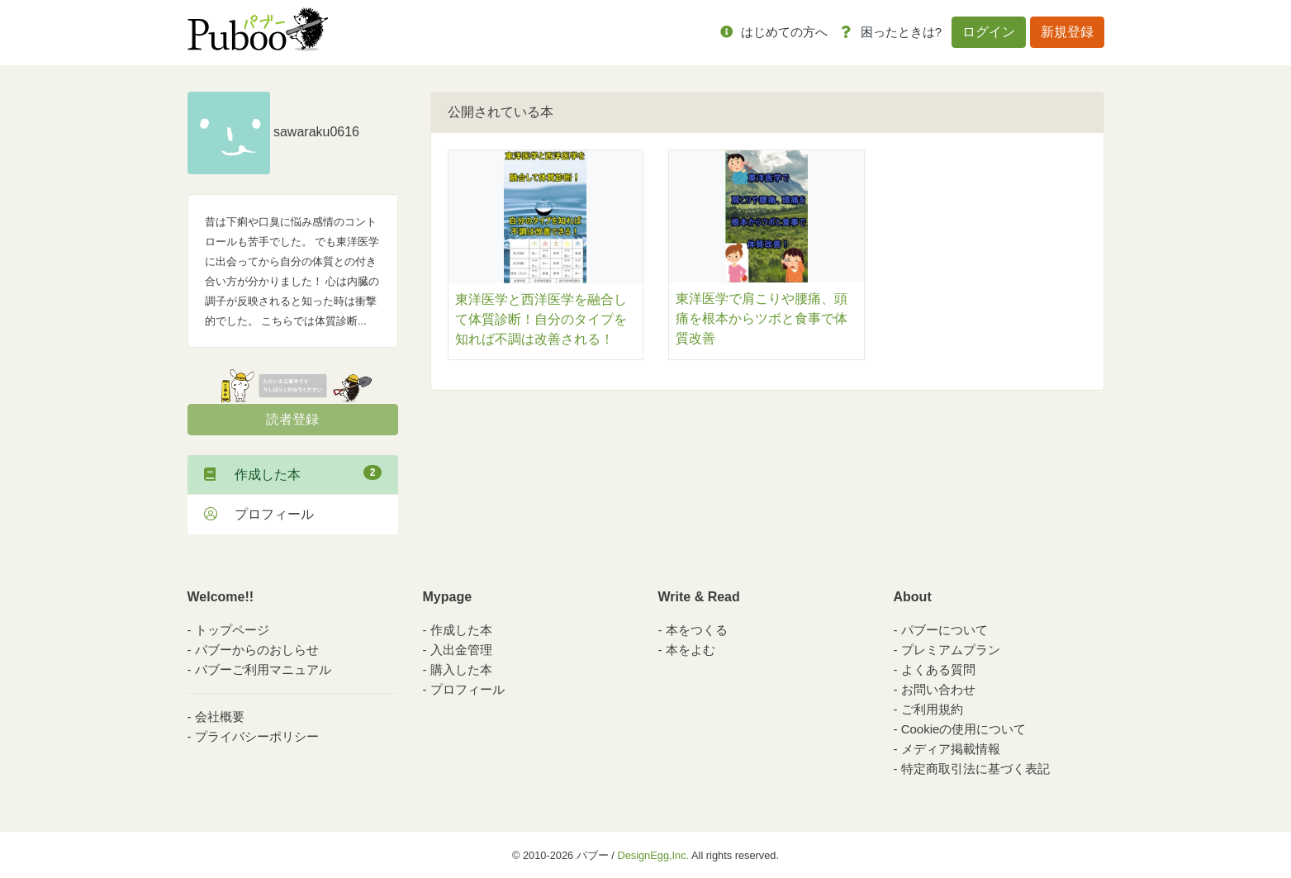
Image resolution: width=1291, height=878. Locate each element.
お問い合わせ (938, 689)
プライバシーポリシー (257, 736)
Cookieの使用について (964, 729)
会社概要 (219, 717)
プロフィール (259, 514)
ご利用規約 (932, 709)
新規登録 (1067, 32)
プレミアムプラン (950, 650)
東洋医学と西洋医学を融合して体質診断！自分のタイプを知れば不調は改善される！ (541, 319)
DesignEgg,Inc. (653, 855)
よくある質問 (938, 669)
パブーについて (944, 630)
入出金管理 (461, 650)
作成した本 (293, 473)
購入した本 (461, 669)
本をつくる (697, 630)
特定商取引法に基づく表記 (975, 769)
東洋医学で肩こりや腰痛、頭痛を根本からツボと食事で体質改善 (761, 318)
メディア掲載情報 (950, 749)
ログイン (988, 32)
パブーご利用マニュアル (263, 669)
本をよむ (690, 650)
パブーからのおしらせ (257, 650)
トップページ (232, 630)
